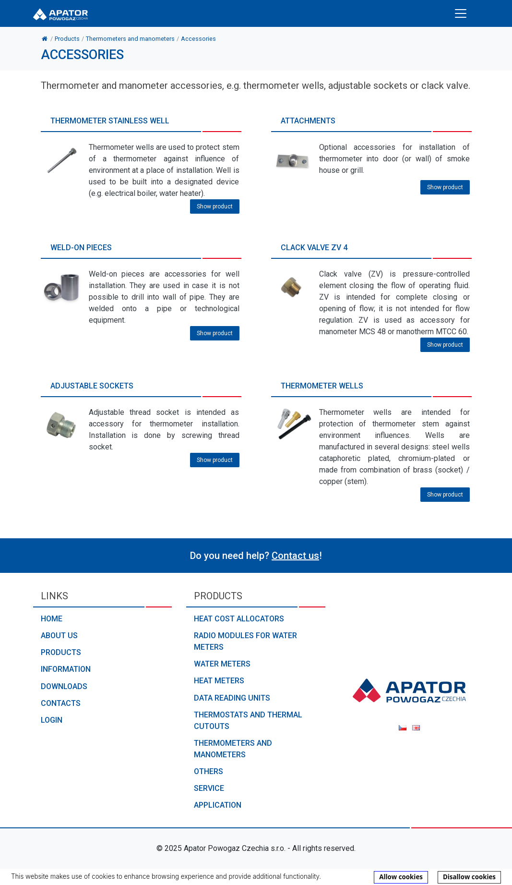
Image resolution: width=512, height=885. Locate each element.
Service (209, 788)
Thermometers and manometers (233, 749)
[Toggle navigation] (460, 13)
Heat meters (219, 680)
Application (217, 805)
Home (51, 618)
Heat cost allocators (239, 618)
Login (51, 720)
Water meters (222, 663)
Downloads (64, 686)
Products (61, 652)
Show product (215, 206)
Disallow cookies (469, 877)
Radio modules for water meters (245, 641)
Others (208, 771)
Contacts (61, 703)
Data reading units (232, 698)
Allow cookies (401, 877)
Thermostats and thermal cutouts (248, 720)
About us (59, 635)
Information (66, 669)
